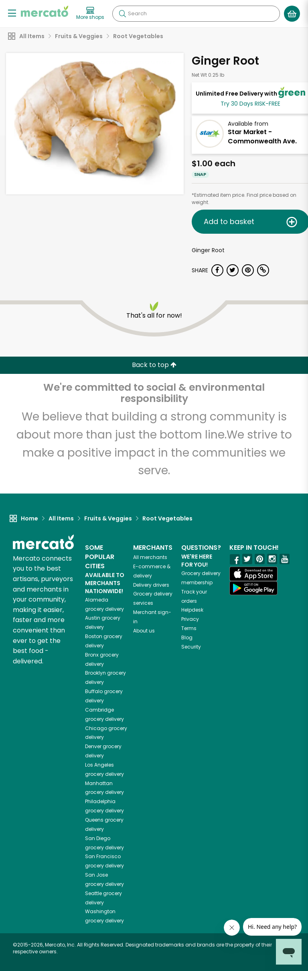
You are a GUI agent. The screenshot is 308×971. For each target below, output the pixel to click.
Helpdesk (192, 609)
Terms (189, 628)
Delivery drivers (151, 584)
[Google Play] (253, 588)
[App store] (253, 574)
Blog (186, 637)
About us (144, 630)
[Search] (196, 14)
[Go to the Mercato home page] (44, 11)
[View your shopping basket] (292, 14)
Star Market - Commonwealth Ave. (262, 136)
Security (191, 646)
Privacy (190, 619)
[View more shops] (90, 13)
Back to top (154, 364)
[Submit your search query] (122, 14)
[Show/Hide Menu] (12, 13)
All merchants (150, 557)
